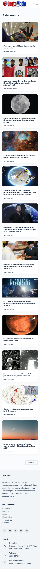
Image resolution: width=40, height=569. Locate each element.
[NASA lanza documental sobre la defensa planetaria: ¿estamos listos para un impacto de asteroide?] (20, 287)
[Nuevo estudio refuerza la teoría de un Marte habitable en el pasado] (20, 325)
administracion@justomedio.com (22, 563)
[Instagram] (16, 531)
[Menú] (37, 4)
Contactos (6, 509)
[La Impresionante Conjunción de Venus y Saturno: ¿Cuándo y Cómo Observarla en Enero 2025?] (20, 430)
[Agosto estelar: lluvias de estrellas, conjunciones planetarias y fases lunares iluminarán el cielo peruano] (20, 104)
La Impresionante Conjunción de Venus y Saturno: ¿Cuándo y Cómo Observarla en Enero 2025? (19, 446)
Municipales (7, 517)
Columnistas (7, 520)
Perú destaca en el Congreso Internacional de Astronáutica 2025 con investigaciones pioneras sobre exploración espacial (20, 229)
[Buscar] (34, 3)
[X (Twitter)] (10, 531)
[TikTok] (27, 531)
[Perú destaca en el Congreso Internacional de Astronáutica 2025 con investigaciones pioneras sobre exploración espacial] (20, 213)
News (4, 514)
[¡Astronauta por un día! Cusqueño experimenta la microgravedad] (20, 32)
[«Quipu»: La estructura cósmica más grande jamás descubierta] (20, 395)
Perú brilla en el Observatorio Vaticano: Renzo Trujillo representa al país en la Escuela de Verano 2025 (19, 266)
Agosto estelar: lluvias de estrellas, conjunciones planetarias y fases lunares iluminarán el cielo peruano (20, 120)
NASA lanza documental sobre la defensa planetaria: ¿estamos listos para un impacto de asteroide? (19, 303)
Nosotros (5, 511)
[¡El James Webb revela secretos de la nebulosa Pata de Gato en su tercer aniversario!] (20, 141)
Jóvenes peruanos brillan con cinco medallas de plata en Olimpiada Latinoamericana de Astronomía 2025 (20, 83)
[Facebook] (4, 531)
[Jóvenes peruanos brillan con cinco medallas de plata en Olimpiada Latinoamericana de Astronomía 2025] (20, 67)
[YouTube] (21, 531)
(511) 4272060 (15, 556)
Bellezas (5, 523)
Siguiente (31, 462)
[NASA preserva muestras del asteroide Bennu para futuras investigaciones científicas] (20, 360)
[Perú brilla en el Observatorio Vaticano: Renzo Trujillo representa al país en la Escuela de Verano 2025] (20, 250)
